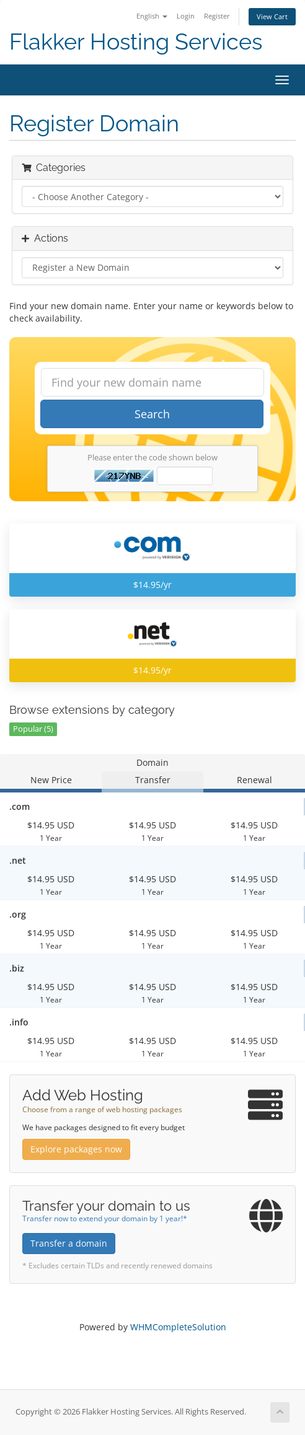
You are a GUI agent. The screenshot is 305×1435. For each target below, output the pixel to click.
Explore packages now (76, 1149)
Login (186, 15)
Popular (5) (33, 729)
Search (152, 413)
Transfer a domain (68, 1243)
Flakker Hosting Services (135, 42)
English (151, 15)
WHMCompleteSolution (178, 1327)
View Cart (272, 16)
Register (217, 15)
